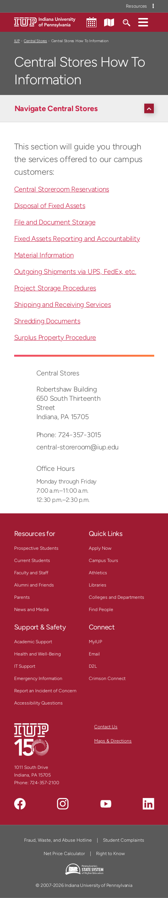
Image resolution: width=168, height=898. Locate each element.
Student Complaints (123, 840)
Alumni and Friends (34, 585)
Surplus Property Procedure (55, 337)
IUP (17, 40)
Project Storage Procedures (55, 288)
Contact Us (105, 726)
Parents (22, 597)
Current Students (32, 560)
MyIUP (95, 641)
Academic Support (33, 641)
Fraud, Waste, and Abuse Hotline (58, 840)
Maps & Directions (113, 741)
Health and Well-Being (37, 654)
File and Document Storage (55, 222)
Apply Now (100, 548)
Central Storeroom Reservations (61, 189)
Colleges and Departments (116, 597)
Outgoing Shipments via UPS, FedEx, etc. (75, 271)
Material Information (44, 255)
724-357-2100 (44, 782)
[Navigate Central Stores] (86, 108)
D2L (93, 666)
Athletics (98, 572)
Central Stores (35, 40)
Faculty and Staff (31, 572)
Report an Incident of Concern (45, 690)
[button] (143, 21)
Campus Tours (103, 560)
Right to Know (110, 853)
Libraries (97, 585)
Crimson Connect (107, 678)
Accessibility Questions (38, 703)
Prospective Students (36, 548)
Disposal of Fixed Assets (49, 206)
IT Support (24, 666)
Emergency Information (38, 678)
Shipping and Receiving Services (62, 304)
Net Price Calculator (64, 853)
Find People (101, 609)
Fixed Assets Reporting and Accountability (77, 238)
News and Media (31, 609)
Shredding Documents (47, 321)
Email (94, 654)
